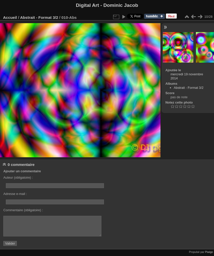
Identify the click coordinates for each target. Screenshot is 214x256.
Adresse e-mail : (15, 194)
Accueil (10, 17)
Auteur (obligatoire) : (18, 177)
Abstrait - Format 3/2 (39, 17)
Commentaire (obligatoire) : (23, 210)
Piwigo (209, 251)
